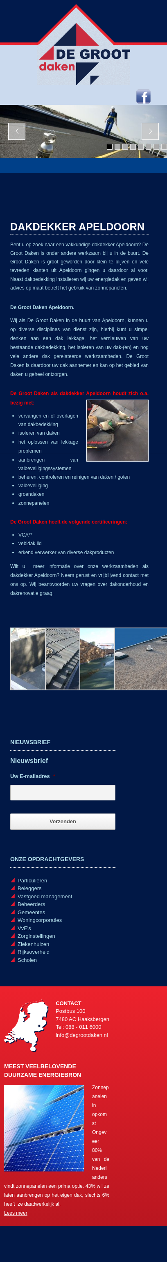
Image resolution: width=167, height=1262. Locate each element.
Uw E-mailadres (32, 776)
